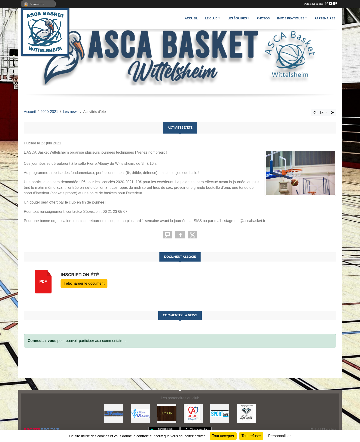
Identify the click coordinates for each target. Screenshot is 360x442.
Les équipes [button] (237, 18)
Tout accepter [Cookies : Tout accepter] (223, 436)
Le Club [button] (211, 18)
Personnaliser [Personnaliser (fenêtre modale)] (279, 436)
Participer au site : (320, 3)
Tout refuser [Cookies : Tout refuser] (251, 436)
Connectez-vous (42, 341)
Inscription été (80, 274)
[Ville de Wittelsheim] (140, 413)
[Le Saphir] (246, 413)
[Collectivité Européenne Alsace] (193, 413)
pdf (43, 281)
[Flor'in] (166, 413)
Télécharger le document (84, 283)
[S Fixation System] (113, 413)
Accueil (191, 18)
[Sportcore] (219, 413)
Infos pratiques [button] (290, 18)
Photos (263, 18)
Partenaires (324, 18)
